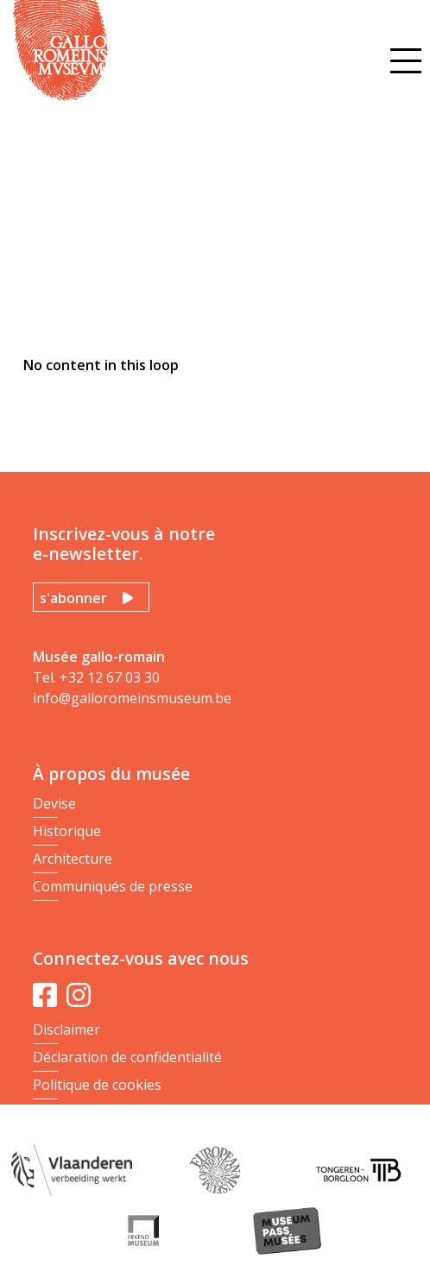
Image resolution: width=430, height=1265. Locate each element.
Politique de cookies (97, 1084)
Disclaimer (66, 1029)
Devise (54, 803)
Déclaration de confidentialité (127, 1057)
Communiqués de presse (113, 886)
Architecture (72, 858)
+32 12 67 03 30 (110, 677)
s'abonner (73, 597)
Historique (67, 830)
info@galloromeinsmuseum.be (132, 698)
